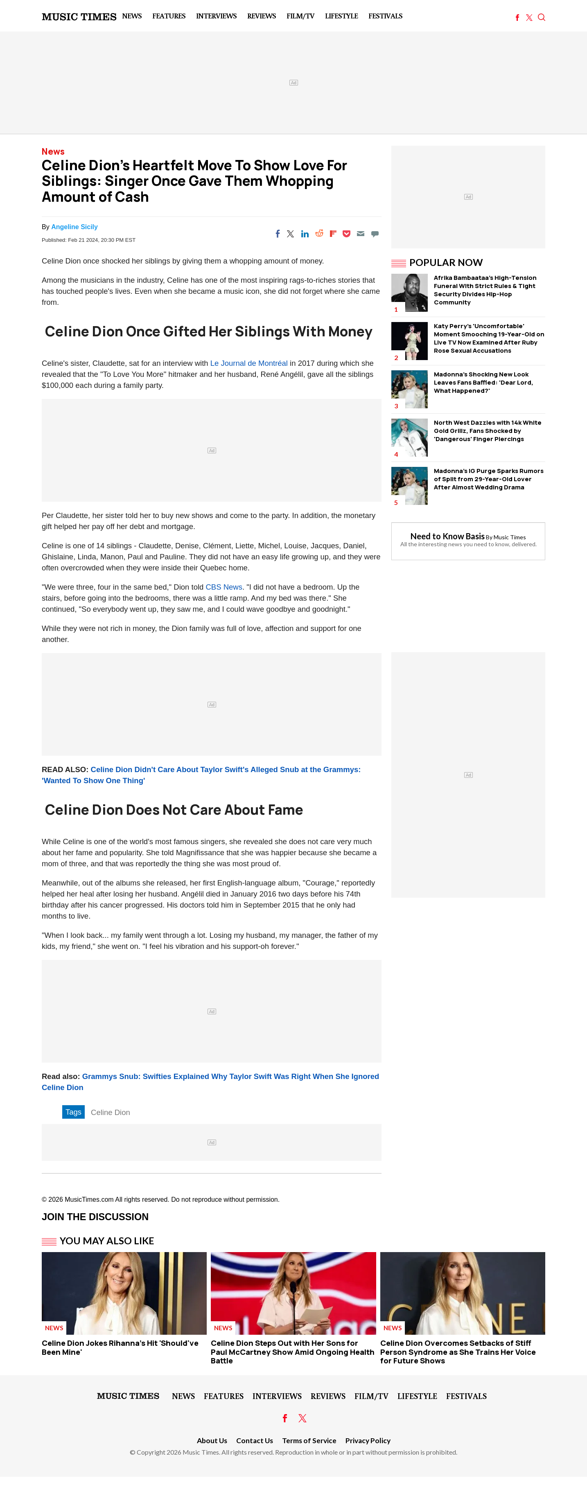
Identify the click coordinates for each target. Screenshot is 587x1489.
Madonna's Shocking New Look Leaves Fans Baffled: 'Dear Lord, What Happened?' (483, 382)
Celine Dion (110, 1112)
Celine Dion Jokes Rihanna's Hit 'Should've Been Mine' (120, 1347)
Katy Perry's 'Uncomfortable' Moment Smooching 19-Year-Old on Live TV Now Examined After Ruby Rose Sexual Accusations (489, 338)
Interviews (216, 15)
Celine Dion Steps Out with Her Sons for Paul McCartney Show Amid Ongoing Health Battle (293, 1352)
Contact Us (254, 1440)
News (132, 15)
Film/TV (300, 15)
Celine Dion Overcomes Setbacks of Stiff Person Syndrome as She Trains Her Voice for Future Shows (458, 1352)
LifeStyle (341, 15)
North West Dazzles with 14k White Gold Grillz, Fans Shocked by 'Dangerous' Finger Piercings (488, 430)
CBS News (223, 587)
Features (168, 15)
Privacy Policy (368, 1440)
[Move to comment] (375, 233)
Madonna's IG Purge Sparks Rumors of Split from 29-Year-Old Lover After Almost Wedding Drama (489, 478)
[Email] (360, 233)
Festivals (385, 15)
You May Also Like (107, 1240)
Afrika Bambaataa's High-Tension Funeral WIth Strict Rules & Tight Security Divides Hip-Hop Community (485, 289)
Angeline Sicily (74, 226)
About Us (212, 1440)
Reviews (261, 15)
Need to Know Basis (448, 536)
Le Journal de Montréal (249, 363)
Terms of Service (309, 1440)
